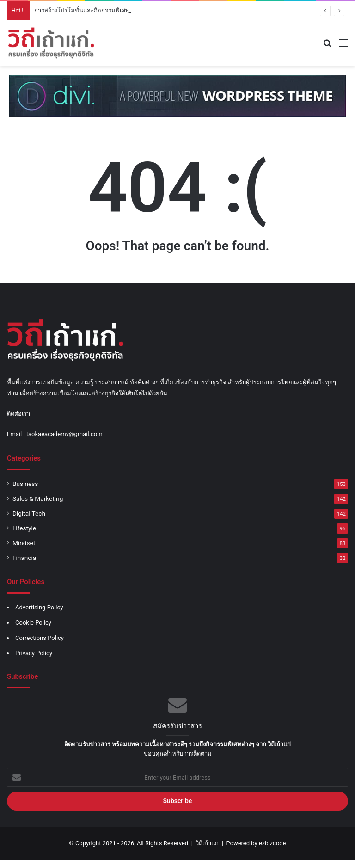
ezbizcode (272, 843)
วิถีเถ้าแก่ (207, 843)
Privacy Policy (33, 653)
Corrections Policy (39, 637)
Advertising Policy (39, 607)
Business (25, 483)
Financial (25, 557)
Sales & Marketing (37, 498)
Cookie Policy (33, 622)
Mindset (23, 543)
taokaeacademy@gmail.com (64, 433)
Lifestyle (24, 528)
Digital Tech (28, 513)
